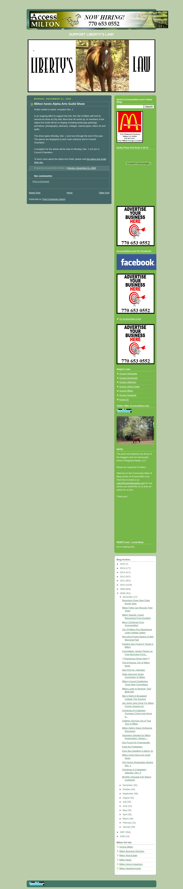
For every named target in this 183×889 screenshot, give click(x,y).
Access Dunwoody (128, 378)
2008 (123, 593)
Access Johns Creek (129, 386)
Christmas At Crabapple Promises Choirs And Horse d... (137, 713)
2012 (123, 576)
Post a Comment (41, 181)
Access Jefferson (127, 382)
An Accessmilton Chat (130, 319)
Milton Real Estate (128, 855)
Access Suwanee (127, 395)
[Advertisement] (132, 524)
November (128, 785)
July (125, 802)
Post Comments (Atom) (53, 199)
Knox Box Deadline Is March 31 (137, 751)
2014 (123, 568)
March (126, 818)
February (127, 823)
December (128, 597)
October (127, 789)
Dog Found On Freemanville (136, 742)
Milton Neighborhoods (130, 868)
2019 (123, 564)
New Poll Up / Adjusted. (133, 670)
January (127, 827)
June (125, 806)
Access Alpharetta (128, 373)
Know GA (124, 399)
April (125, 814)
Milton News (125, 860)
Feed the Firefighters (132, 747)
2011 (123, 580)
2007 (123, 832)
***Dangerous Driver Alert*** (136, 658)
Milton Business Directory (131, 851)
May (125, 810)
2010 (123, 585)
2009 (123, 589)
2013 (123, 572)
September (128, 793)
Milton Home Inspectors (131, 864)
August (126, 798)
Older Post (104, 193)
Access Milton (126, 391)
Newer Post (34, 193)
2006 (123, 836)
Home (70, 193)
